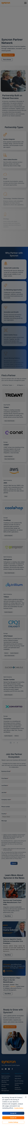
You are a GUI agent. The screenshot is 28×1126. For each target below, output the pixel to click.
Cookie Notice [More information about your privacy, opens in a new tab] (18, 1108)
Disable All (13, 1117)
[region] (14, 1110)
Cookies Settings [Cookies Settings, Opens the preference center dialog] (13, 1122)
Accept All (13, 1113)
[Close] (25, 1097)
